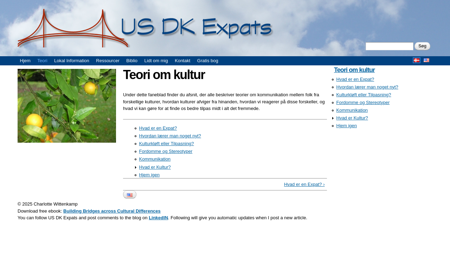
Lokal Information (71, 60)
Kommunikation (155, 159)
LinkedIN (158, 217)
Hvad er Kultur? (155, 167)
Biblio (131, 60)
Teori (42, 60)
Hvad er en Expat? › (304, 184)
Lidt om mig (156, 60)
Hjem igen (149, 174)
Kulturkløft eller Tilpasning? (166, 143)
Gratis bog (207, 60)
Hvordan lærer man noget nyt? (170, 135)
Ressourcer (107, 60)
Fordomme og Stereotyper (166, 151)
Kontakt (182, 60)
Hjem (25, 60)
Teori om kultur (354, 69)
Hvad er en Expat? (158, 128)
